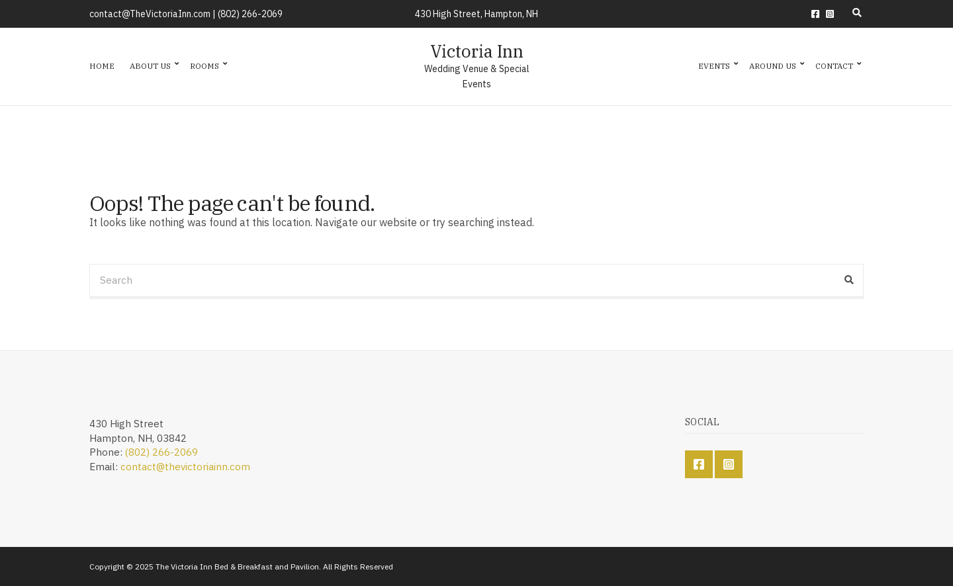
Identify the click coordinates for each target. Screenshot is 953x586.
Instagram (830, 14)
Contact (834, 66)
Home (101, 66)
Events (714, 66)
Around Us (772, 66)
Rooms (204, 66)
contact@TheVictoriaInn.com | (153, 14)
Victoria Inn (476, 51)
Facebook (815, 14)
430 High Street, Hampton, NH (476, 14)
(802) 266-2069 (250, 14)
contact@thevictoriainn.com (185, 466)
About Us (150, 66)
